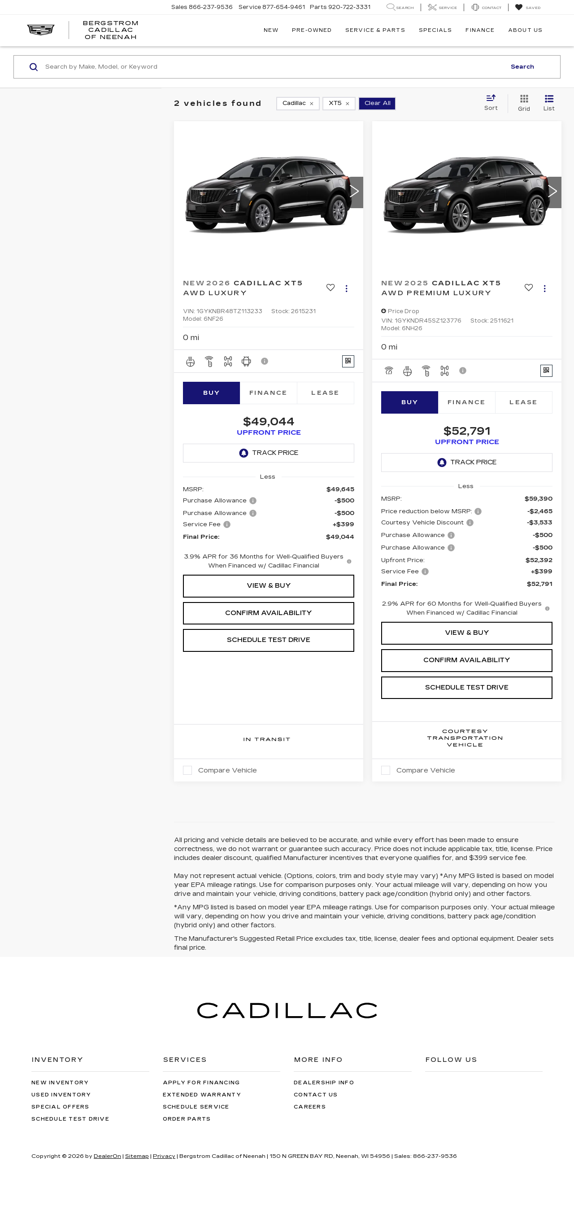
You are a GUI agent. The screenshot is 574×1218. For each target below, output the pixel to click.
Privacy (164, 1187)
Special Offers (60, 1138)
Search (522, 66)
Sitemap (137, 1187)
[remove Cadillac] (298, 103)
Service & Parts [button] (375, 30)
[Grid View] (522, 103)
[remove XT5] (339, 103)
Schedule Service (196, 1138)
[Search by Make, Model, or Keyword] (274, 67)
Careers (310, 1138)
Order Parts (187, 1150)
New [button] (271, 30)
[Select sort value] (494, 103)
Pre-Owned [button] (312, 30)
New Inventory (60, 1114)
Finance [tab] (268, 393)
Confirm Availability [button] (268, 622)
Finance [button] (480, 30)
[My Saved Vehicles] (527, 8)
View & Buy (269, 594)
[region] (268, 536)
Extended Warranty (202, 1126)
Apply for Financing (201, 1114)
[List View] (549, 103)
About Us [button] (525, 30)
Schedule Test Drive (268, 649)
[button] (354, 192)
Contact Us (316, 1126)
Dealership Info (324, 1114)
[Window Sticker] (348, 361)
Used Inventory (61, 1126)
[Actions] (346, 288)
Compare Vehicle (227, 801)
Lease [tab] (325, 393)
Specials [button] (435, 30)
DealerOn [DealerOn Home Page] (107, 1187)
